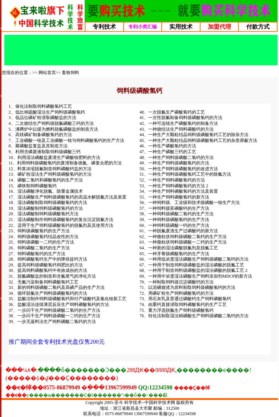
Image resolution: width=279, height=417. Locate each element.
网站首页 (47, 72)
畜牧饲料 (70, 72)
